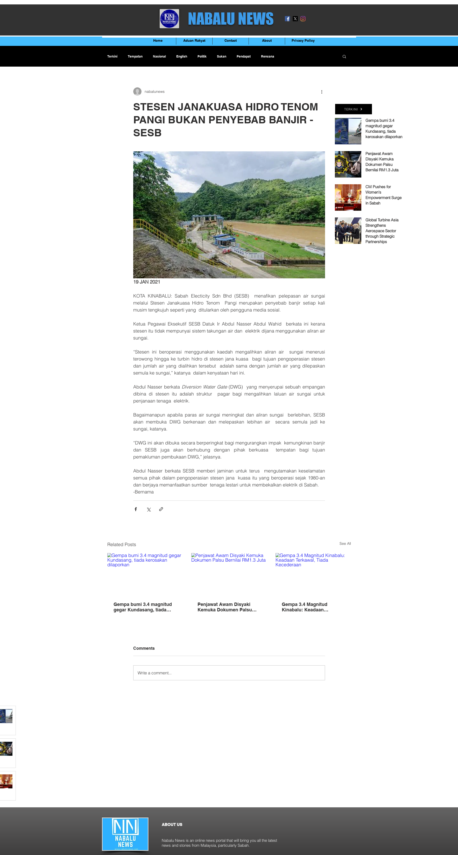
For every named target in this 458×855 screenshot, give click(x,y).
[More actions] (322, 91)
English (181, 56)
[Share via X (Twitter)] (148, 509)
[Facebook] (287, 18)
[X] (295, 18)
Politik (202, 56)
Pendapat (244, 56)
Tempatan (135, 56)
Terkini (112, 56)
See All (345, 543)
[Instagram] (303, 18)
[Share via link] (161, 509)
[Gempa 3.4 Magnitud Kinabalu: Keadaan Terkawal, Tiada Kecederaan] (313, 574)
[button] (344, 56)
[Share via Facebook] (135, 509)
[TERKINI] (353, 109)
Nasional (159, 56)
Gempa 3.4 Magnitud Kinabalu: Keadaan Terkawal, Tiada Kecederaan (312, 607)
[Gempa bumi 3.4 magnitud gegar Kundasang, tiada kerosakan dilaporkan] (145, 574)
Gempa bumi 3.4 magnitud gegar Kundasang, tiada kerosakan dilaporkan (143, 607)
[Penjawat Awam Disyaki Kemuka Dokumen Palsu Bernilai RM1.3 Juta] (229, 574)
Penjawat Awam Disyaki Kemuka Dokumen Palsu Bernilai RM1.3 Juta (225, 607)
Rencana (267, 56)
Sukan (221, 56)
